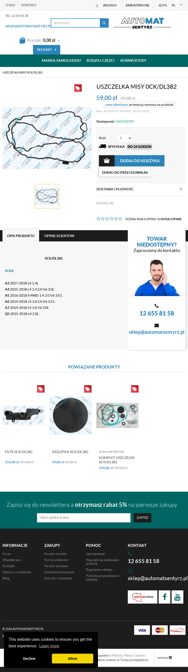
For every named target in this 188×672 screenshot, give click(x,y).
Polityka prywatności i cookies (103, 577)
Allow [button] (72, 659)
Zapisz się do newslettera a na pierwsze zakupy (91, 504)
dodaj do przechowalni (125, 172)
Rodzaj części (101, 60)
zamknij (164, 657)
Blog (5, 578)
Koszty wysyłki (55, 554)
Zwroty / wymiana (58, 578)
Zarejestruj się (137, 5)
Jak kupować (95, 554)
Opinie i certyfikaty (16, 572)
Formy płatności (56, 560)
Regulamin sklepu (99, 570)
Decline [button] (29, 659)
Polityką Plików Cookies (128, 655)
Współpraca (11, 560)
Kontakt (28, 5)
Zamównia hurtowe (59, 572)
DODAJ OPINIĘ (171, 219)
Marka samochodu (61, 60)
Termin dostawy (56, 566)
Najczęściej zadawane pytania (102, 561)
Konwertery (133, 60)
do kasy (46, 50)
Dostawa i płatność (139, 189)
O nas (10, 5)
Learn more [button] (49, 646)
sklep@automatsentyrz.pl (28, 26)
